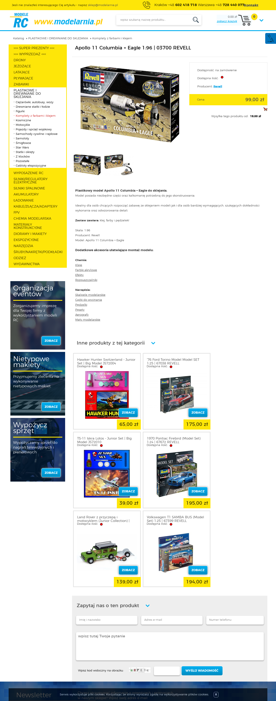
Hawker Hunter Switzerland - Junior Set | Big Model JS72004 (102, 361)
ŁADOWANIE (24, 200)
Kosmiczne (23, 120)
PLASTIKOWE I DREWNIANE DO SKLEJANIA (58, 38)
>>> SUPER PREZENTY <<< (34, 48)
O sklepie (23, 649)
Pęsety (80, 310)
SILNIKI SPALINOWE (29, 188)
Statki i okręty (25, 152)
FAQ (19, 675)
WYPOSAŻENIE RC (29, 173)
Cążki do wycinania (88, 300)
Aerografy (82, 314)
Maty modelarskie (87, 319)
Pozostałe (22, 161)
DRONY (20, 60)
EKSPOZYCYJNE (26, 240)
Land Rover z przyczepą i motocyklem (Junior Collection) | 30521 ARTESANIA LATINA (168, 442)
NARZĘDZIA (23, 246)
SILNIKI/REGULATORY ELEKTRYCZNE (30, 181)
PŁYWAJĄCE (23, 78)
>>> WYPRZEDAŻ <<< (30, 54)
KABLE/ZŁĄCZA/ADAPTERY (35, 206)
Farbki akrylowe (86, 270)
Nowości (117, 654)
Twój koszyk (72, 664)
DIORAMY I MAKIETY (30, 234)
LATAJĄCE (22, 72)
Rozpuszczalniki (86, 280)
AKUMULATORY (26, 194)
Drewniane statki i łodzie (33, 107)
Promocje (118, 649)
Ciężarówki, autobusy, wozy (34, 102)
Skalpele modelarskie (90, 295)
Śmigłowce (23, 143)
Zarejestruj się (74, 654)
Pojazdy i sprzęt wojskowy (34, 129)
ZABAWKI (21, 84)
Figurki (20, 111)
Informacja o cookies (31, 664)
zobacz (51, 340)
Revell (217, 86)
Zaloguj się (72, 649)
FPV (17, 212)
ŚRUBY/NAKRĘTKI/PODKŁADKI (38, 252)
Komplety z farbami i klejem (112, 38)
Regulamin (24, 654)
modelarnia (56, 20)
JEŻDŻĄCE (22, 66)
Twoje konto (73, 659)
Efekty (79, 275)
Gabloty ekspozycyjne (31, 165)
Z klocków (23, 156)
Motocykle (23, 125)
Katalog (18, 38)
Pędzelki (81, 305)
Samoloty (22, 138)
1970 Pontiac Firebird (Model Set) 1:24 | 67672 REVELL (104, 440)
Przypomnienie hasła (79, 670)
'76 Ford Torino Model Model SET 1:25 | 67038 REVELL (168, 361)
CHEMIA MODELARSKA (32, 218)
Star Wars (22, 147)
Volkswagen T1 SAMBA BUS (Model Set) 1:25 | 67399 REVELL (233, 440)
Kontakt (22, 670)
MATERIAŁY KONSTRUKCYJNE (28, 226)
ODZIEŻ (20, 258)
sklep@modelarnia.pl (103, 5)
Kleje (78, 265)
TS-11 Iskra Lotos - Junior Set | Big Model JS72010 (234, 361)
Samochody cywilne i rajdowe (37, 134)
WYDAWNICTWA (27, 264)
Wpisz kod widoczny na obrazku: (101, 592)
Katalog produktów (125, 659)
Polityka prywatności (31, 659)
